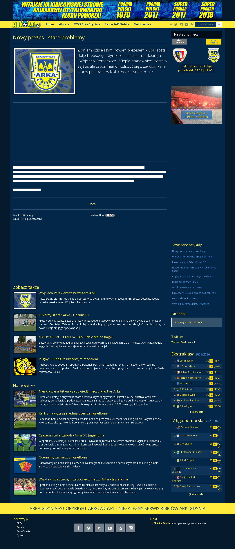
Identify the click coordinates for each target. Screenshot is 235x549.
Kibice (64, 24)
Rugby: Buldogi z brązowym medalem (68, 359)
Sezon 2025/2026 (117, 24)
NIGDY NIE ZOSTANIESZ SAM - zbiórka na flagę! (76, 337)
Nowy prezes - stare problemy (188, 251)
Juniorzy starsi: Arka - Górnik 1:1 (64, 315)
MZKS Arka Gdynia (87, 24)
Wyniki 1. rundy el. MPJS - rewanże (190, 303)
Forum (50, 24)
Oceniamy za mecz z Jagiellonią (63, 457)
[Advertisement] (90, 132)
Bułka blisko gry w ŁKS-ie (185, 281)
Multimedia (142, 24)
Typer (20, 535)
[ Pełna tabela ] (196, 411)
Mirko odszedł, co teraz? (185, 298)
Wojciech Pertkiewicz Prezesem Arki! (67, 293)
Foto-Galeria (23, 531)
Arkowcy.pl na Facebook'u (190, 322)
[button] (219, 24)
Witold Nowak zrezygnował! (187, 287)
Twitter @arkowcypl (183, 342)
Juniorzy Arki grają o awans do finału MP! (194, 292)
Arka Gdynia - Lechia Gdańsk (196, 115)
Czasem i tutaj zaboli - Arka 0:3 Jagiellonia (71, 435)
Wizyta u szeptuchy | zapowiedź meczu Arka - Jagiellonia (83, 479)
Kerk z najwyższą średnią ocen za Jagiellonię (73, 413)
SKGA (20, 523)
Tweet (92, 203)
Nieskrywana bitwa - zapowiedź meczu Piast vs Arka (80, 391)
